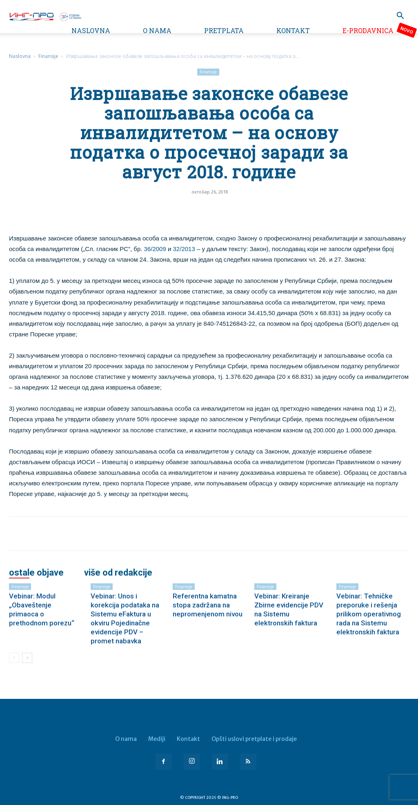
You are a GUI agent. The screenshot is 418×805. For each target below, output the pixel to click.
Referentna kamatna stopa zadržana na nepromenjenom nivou (207, 605)
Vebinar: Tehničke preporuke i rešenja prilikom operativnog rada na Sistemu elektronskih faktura (368, 614)
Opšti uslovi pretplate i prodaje (254, 739)
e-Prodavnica (368, 30)
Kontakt (293, 30)
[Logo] (45, 16)
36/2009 (155, 248)
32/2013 (184, 248)
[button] (400, 16)
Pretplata (224, 30)
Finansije (48, 56)
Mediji (156, 739)
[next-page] (27, 658)
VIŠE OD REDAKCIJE (118, 573)
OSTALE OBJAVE (36, 573)
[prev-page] (14, 658)
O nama (157, 30)
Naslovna (90, 30)
